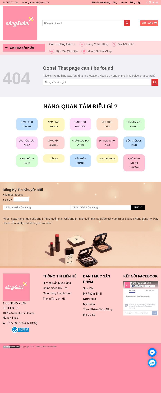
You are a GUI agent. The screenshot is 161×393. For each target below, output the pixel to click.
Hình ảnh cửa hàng (101, 2)
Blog (115, 2)
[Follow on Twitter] (153, 2)
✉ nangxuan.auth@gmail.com (36, 2)
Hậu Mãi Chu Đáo (63, 51)
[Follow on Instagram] (150, 2)
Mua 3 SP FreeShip (96, 51)
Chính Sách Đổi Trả (55, 288)
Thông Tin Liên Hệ (54, 298)
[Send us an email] (157, 2)
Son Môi (88, 288)
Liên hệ (123, 2)
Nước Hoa (89, 298)
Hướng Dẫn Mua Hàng (57, 282)
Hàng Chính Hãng (94, 44)
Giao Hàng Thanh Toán (57, 293)
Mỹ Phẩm (89, 304)
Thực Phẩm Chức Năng (98, 309)
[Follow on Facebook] (147, 2)
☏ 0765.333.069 (11, 2)
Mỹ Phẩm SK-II (92, 293)
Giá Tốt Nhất (123, 44)
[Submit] (127, 23)
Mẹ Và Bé (89, 314)
